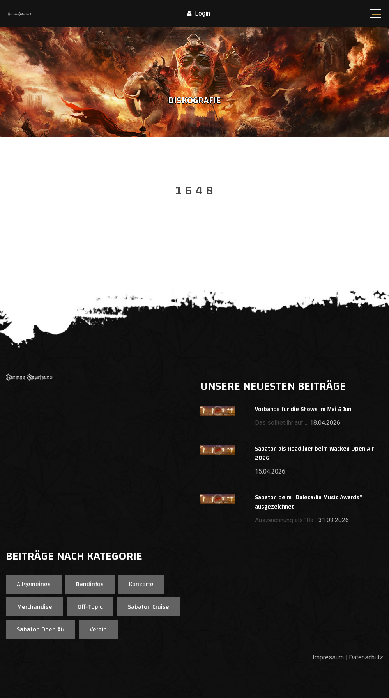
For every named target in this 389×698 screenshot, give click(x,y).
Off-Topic (90, 607)
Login (198, 13)
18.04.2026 (325, 422)
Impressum (328, 657)
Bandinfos (90, 584)
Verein (98, 629)
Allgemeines (34, 584)
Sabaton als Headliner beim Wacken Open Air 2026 (314, 453)
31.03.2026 (333, 520)
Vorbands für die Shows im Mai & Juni (304, 409)
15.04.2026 (270, 471)
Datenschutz (366, 657)
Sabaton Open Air (40, 629)
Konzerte (141, 584)
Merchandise (34, 607)
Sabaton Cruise (148, 607)
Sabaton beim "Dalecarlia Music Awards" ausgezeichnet (308, 502)
